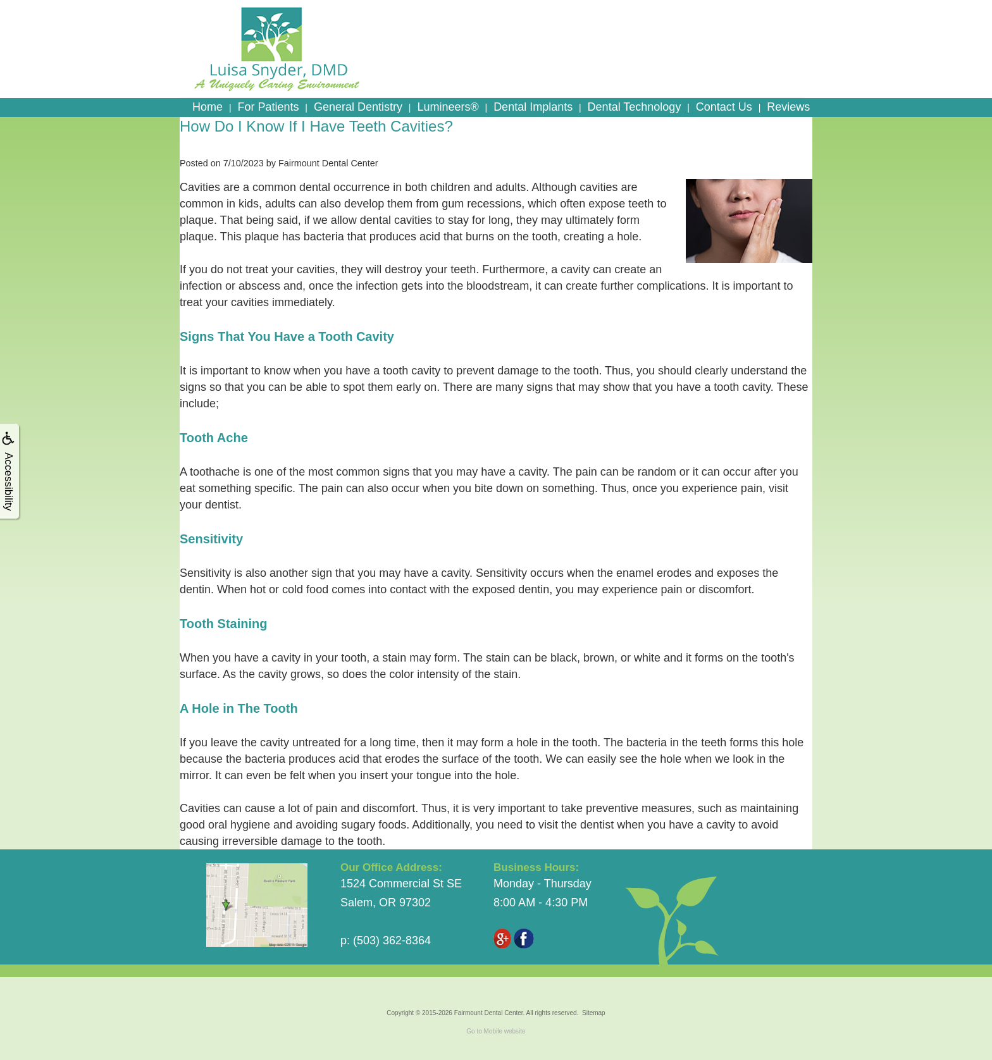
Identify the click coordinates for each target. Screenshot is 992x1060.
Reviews (788, 107)
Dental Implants (533, 107)
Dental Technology (634, 107)
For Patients (268, 107)
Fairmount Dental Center (488, 1012)
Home (207, 107)
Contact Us (724, 107)
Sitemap (593, 1012)
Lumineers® (447, 107)
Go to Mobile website (495, 1031)
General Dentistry (358, 107)
